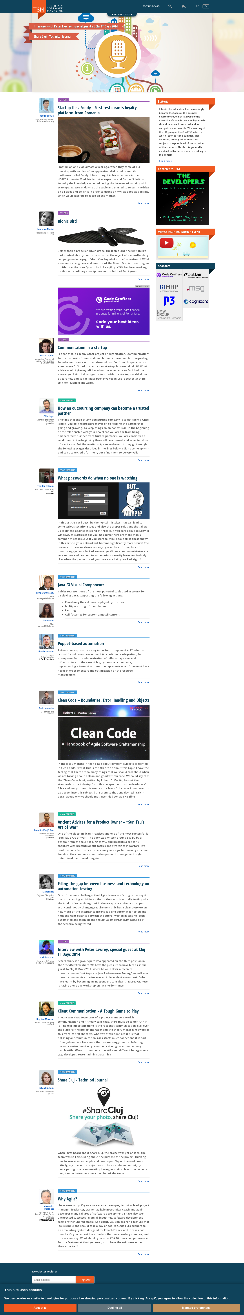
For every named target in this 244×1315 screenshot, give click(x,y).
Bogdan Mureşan (45, 1019)
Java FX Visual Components (81, 585)
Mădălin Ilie (48, 891)
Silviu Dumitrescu (45, 593)
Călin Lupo (48, 416)
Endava (51, 424)
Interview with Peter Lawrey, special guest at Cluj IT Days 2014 (101, 951)
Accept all (41, 1307)
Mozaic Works (47, 1220)
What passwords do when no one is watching (98, 478)
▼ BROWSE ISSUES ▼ (122, 14)
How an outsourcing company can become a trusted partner (103, 410)
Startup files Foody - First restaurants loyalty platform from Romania (97, 109)
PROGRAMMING (67, 470)
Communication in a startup (82, 347)
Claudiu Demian (46, 651)
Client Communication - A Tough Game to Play (98, 1011)
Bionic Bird (67, 221)
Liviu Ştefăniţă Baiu (44, 830)
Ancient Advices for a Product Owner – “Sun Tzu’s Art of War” (101, 824)
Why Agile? (67, 1199)
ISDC (52, 1093)
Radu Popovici (47, 116)
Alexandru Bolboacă (48, 1207)
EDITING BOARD (151, 6)
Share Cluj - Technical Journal (83, 1080)
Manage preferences (196, 1307)
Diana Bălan (48, 620)
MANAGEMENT (67, 400)
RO (197, 6)
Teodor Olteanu (45, 486)
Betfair (51, 493)
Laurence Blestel (45, 229)
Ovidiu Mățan (47, 957)
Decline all (115, 1307)
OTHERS (64, 99)
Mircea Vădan (47, 355)
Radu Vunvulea (46, 708)
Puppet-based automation (81, 643)
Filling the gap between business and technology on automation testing (103, 885)
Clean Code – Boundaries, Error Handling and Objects (104, 700)
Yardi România (47, 659)
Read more (144, 203)
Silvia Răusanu (46, 1088)
